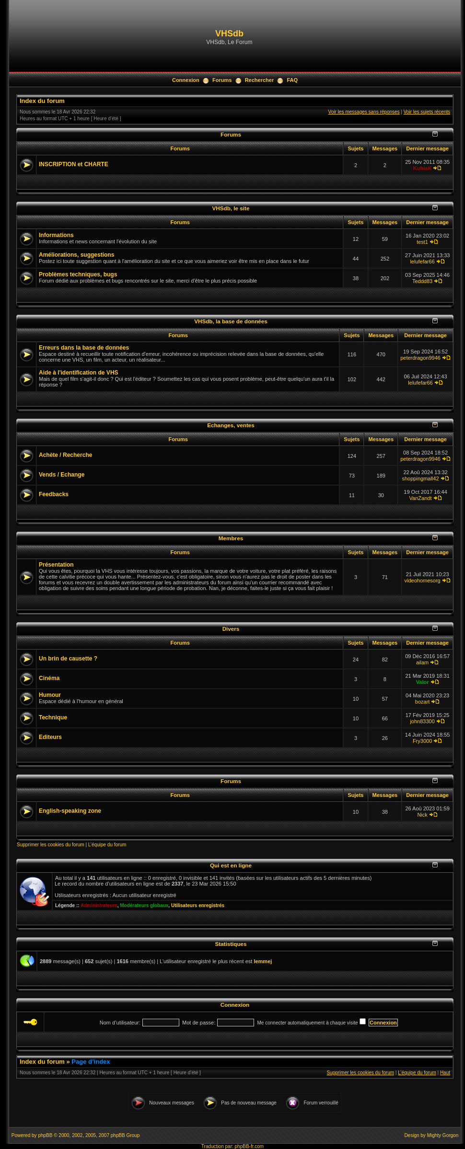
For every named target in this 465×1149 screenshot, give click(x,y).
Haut (445, 1072)
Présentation (56, 564)
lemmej (263, 961)
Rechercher (259, 80)
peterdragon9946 (420, 358)
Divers (231, 629)
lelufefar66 (422, 261)
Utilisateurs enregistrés (197, 905)
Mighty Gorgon (443, 1135)
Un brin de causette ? (68, 658)
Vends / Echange (61, 474)
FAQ (292, 80)
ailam (422, 662)
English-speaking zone (70, 811)
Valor (422, 682)
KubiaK (422, 168)
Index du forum (42, 100)
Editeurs (50, 737)
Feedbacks (54, 494)
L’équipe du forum (107, 844)
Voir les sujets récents (427, 111)
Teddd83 (422, 281)
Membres (231, 538)
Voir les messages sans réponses (364, 111)
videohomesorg (422, 580)
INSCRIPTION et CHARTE (73, 164)
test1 (422, 242)
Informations (56, 235)
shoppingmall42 (420, 478)
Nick (422, 815)
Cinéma (49, 678)
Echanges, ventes (231, 425)
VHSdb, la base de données (230, 321)
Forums (222, 80)
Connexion (185, 80)
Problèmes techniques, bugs (78, 274)
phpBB (45, 1135)
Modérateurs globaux (144, 905)
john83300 (422, 721)
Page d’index (90, 1061)
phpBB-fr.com (249, 1146)
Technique (53, 717)
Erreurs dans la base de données (84, 347)
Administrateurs (99, 905)
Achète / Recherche (65, 455)
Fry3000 (422, 741)
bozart (422, 702)
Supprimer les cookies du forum (50, 844)
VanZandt (420, 498)
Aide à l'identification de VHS (78, 372)
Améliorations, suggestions (76, 254)
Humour (50, 695)
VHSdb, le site (231, 208)
